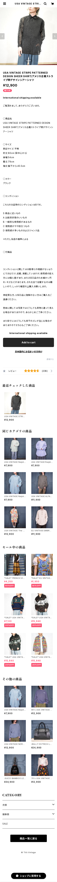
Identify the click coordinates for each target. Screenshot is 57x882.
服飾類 (5, 814)
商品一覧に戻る (28, 838)
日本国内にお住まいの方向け (28, 351)
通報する (50, 359)
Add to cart (28, 342)
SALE (5, 823)
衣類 (4, 805)
